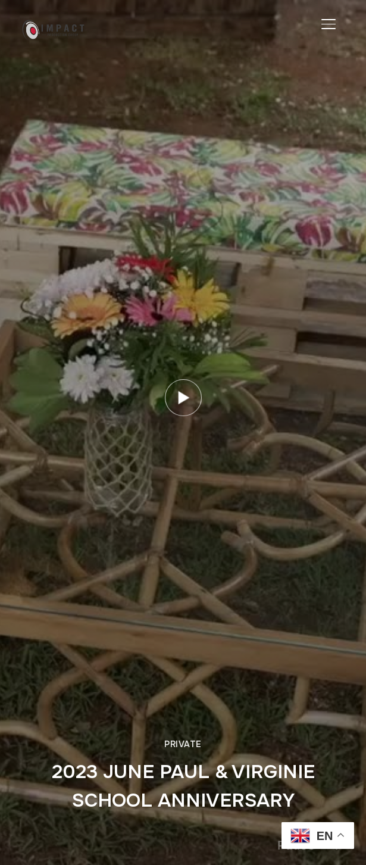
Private (183, 744)
